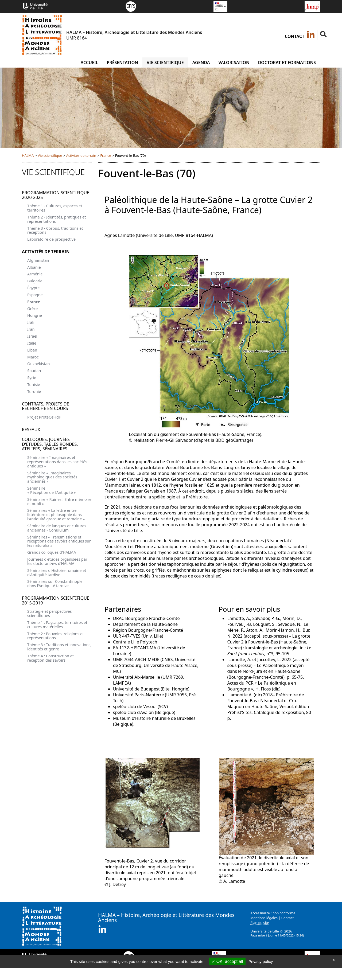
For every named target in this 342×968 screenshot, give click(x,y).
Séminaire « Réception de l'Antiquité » (51, 490)
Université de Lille (264, 931)
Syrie (31, 377)
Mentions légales (264, 917)
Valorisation (233, 62)
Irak (30, 322)
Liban (32, 350)
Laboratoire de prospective (51, 239)
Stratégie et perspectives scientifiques (49, 613)
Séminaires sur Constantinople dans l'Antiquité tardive (55, 583)
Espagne (35, 294)
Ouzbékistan (38, 363)
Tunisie (33, 384)
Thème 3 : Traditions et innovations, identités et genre (59, 646)
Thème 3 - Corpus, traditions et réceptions (55, 230)
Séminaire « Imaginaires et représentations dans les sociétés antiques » (57, 462)
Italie (31, 343)
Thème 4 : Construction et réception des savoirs (50, 658)
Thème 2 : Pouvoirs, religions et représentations (55, 636)
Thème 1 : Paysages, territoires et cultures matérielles (57, 624)
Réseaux (31, 429)
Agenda (201, 62)
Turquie (34, 391)
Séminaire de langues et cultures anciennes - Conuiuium (56, 528)
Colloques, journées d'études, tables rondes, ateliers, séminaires (50, 444)
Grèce (32, 308)
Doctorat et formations (287, 62)
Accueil (89, 62)
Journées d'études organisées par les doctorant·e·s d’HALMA (57, 561)
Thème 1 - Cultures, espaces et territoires (54, 208)
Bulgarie (34, 280)
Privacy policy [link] (260, 961)
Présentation (122, 62)
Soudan (34, 370)
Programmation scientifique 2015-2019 (55, 600)
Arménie (34, 273)
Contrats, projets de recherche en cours (45, 406)
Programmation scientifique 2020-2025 (55, 195)
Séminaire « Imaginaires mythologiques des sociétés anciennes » (52, 477)
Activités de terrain (81, 155)
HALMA (28, 155)
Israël (32, 336)
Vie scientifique (165, 62)
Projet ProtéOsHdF (44, 417)
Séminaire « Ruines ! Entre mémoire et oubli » (59, 501)
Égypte (33, 287)
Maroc (32, 357)
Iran (31, 329)
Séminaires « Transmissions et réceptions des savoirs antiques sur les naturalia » (59, 541)
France (105, 155)
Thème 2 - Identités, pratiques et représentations (56, 219)
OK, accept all (227, 961)
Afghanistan (38, 260)
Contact (294, 36)
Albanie (34, 267)
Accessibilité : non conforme (272, 913)
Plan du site (259, 922)
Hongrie (34, 315)
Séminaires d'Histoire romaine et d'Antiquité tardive (56, 572)
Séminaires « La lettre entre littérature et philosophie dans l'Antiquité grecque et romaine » (56, 514)
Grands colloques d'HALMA (51, 552)
